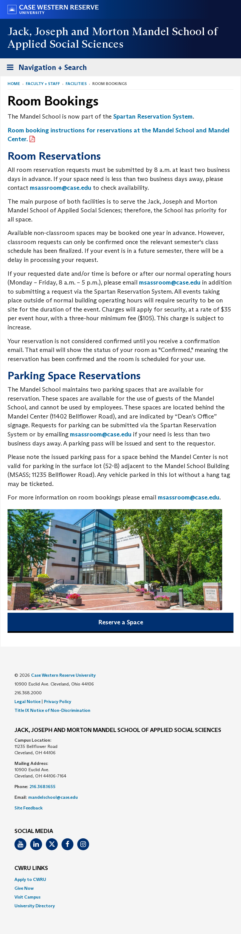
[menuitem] (120, 879)
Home (14, 83)
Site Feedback (28, 808)
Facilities (76, 83)
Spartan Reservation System (153, 116)
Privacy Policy (57, 701)
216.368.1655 (42, 786)
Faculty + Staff (43, 83)
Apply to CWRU (30, 879)
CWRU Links (31, 868)
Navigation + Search (45, 68)
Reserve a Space (120, 622)
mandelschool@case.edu (53, 797)
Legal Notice (27, 701)
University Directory (34, 906)
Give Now (24, 888)
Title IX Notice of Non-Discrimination (52, 710)
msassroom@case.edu (60, 187)
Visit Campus (27, 897)
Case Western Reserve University (63, 675)
